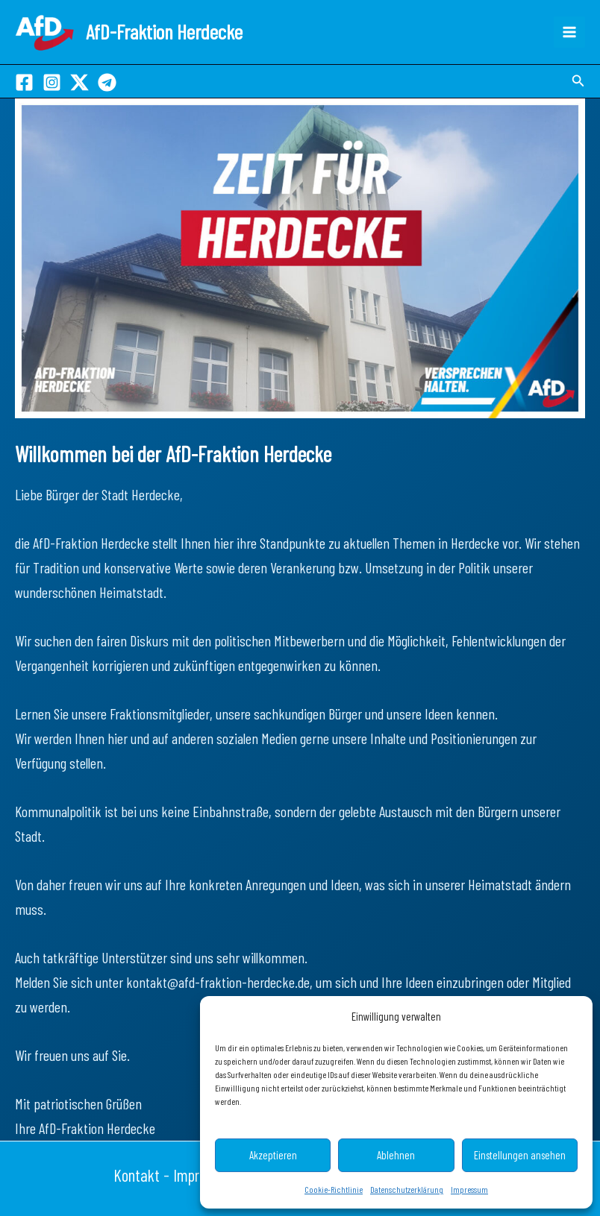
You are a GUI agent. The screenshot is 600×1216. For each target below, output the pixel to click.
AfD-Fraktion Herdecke (164, 31)
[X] (79, 82)
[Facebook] (24, 82)
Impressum (469, 1189)
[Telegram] (107, 82)
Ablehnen (396, 1155)
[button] (578, 81)
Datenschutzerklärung (406, 1189)
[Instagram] (52, 82)
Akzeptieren (273, 1155)
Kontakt (136, 1175)
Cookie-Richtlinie (333, 1189)
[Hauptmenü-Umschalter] (569, 32)
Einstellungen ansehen (520, 1155)
